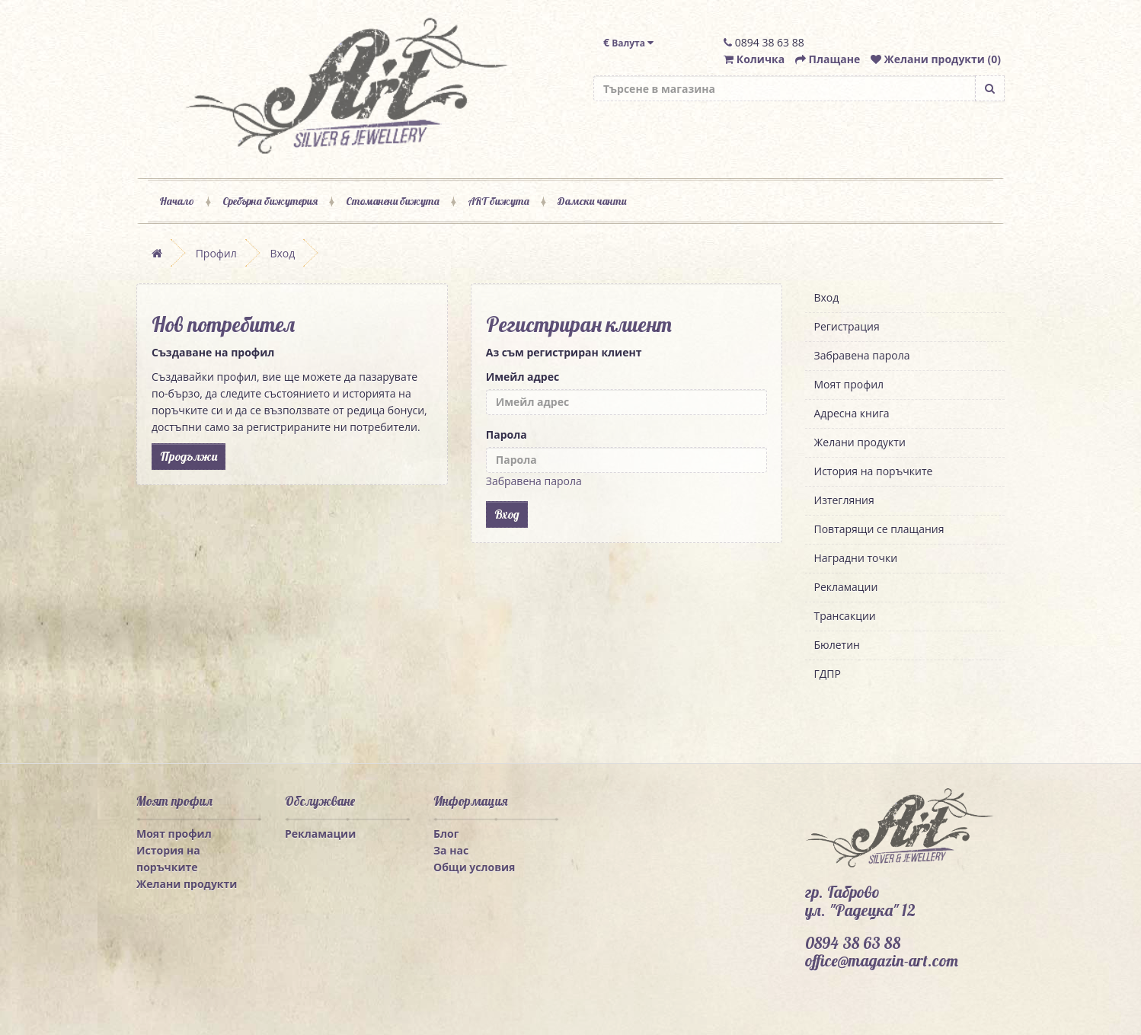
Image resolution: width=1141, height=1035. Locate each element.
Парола (506, 434)
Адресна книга (852, 413)
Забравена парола (534, 481)
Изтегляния (844, 500)
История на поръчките (873, 471)
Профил (216, 253)
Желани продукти (860, 442)
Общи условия (474, 867)
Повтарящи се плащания (879, 529)
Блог (446, 833)
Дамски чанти (592, 201)
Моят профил (849, 384)
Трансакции (845, 616)
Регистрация (847, 326)
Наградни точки (856, 558)
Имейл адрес (522, 376)
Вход (282, 253)
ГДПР (827, 673)
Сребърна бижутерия (270, 201)
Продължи (188, 456)
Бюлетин (837, 644)
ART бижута (498, 201)
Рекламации (846, 587)
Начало (176, 201)
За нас (450, 850)
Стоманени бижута (392, 201)
